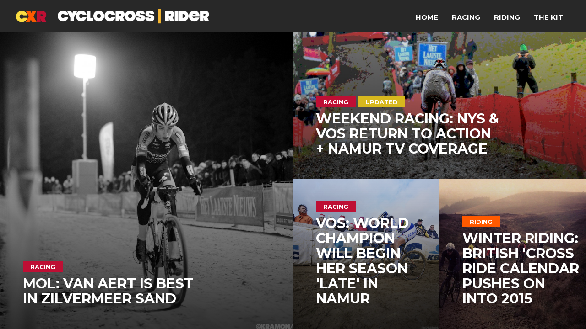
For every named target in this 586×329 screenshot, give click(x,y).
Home (427, 17)
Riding (507, 17)
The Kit (548, 17)
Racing (466, 17)
